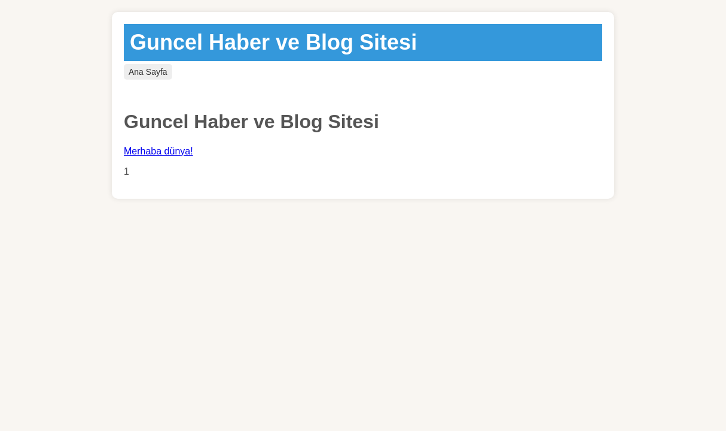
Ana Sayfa (148, 72)
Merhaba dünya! (158, 151)
